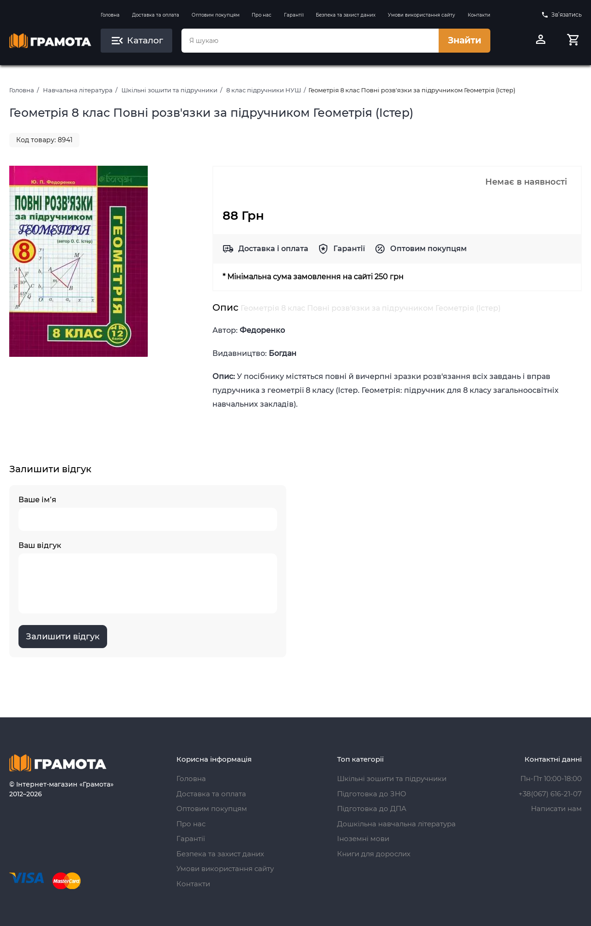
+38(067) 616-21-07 (550, 793)
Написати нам (556, 808)
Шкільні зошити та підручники (169, 90)
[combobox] (309, 41)
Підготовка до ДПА (371, 808)
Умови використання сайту (421, 15)
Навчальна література (78, 90)
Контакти (479, 15)
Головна (110, 15)
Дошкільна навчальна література (396, 823)
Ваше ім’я (147, 513)
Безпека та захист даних (345, 15)
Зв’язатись (561, 14)
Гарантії (294, 15)
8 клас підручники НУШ (263, 90)
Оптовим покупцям (216, 15)
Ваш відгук (147, 577)
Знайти (464, 40)
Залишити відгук (63, 636)
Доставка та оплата (155, 15)
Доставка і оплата (273, 248)
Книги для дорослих (373, 853)
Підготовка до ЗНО (371, 793)
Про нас (261, 15)
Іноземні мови (363, 838)
